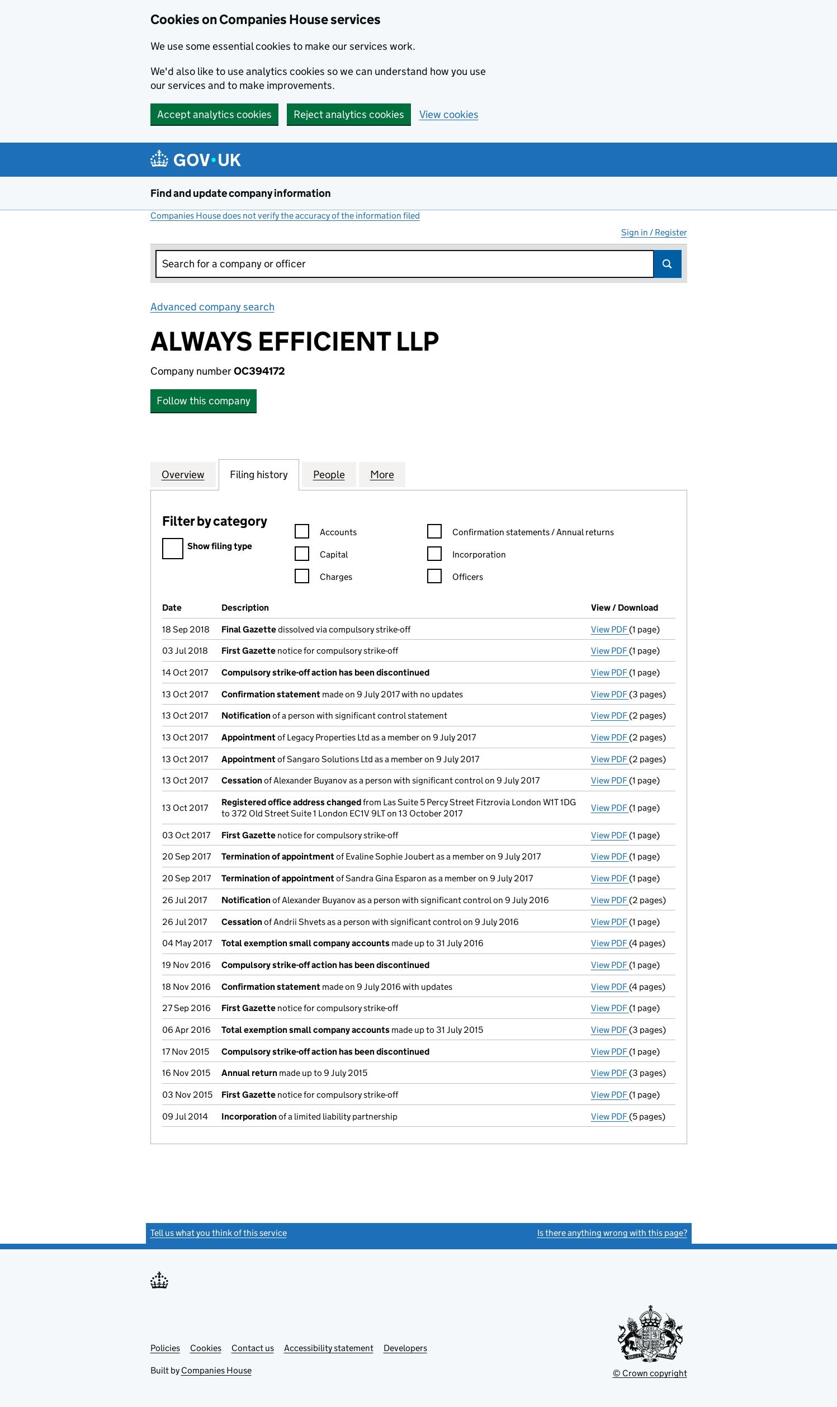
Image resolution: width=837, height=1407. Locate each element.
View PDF (610, 629)
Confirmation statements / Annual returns (520, 534)
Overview (183, 474)
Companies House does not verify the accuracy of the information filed (285, 215)
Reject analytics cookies (349, 114)
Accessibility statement (328, 1348)
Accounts (326, 534)
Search (668, 264)
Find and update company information (240, 193)
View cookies (449, 114)
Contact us (252, 1348)
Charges (323, 579)
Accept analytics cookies (214, 114)
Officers (455, 579)
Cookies (205, 1348)
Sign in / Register (654, 232)
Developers (405, 1348)
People (329, 474)
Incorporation (466, 556)
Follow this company (203, 400)
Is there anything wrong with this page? (612, 1232)
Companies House (216, 1370)
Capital (321, 556)
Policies (165, 1348)
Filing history (259, 474)
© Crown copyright (650, 1373)
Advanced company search (212, 306)
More (382, 474)
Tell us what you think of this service (218, 1232)
